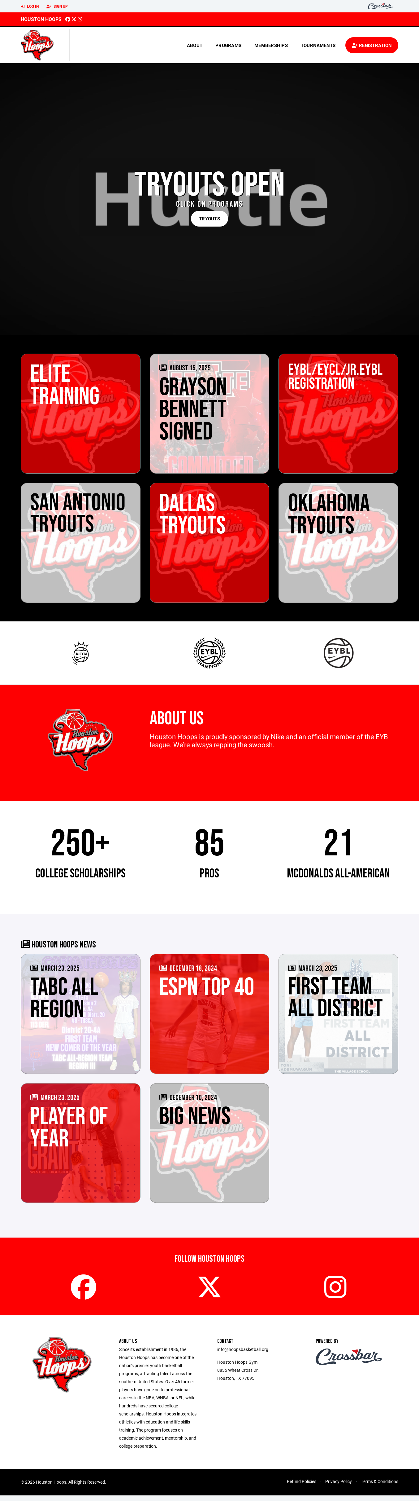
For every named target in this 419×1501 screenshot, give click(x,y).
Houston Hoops (41, 19)
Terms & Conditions (379, 1487)
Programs (228, 45)
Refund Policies (301, 1487)
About (194, 45)
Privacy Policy (338, 1487)
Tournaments (318, 45)
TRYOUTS (209, 218)
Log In (30, 6)
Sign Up (57, 6)
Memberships (271, 45)
